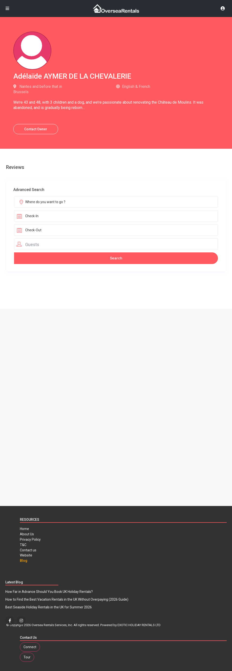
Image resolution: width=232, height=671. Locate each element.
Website (26, 555)
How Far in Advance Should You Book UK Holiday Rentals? (49, 592)
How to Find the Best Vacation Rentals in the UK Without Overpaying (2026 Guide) (66, 599)
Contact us (28, 550)
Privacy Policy (30, 539)
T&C (23, 545)
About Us (27, 534)
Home (24, 529)
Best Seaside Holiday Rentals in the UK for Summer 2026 (48, 607)
